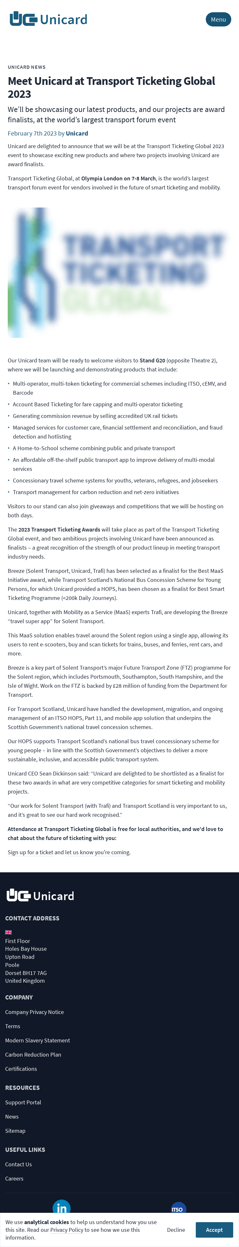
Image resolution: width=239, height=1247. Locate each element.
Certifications (21, 1068)
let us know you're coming (97, 852)
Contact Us (18, 1164)
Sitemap (15, 1130)
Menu (218, 19)
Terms (12, 1026)
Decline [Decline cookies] (176, 1229)
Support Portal (23, 1102)
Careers (14, 1178)
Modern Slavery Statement (37, 1040)
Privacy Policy (66, 1229)
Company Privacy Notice (34, 1012)
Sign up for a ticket (30, 852)
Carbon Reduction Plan (33, 1054)
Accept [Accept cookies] (214, 1229)
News (12, 1116)
